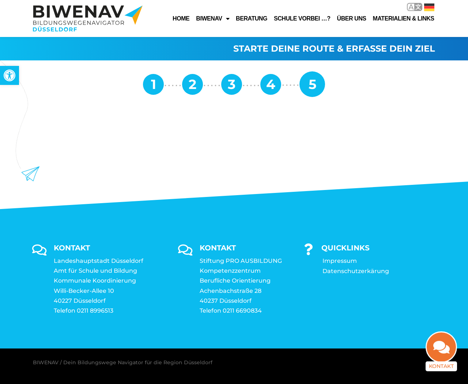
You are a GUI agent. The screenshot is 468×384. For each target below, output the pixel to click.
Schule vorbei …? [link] (302, 18)
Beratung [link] (251, 18)
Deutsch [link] (429, 7)
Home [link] (181, 18)
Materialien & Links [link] (403, 18)
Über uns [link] (351, 18)
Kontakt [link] (441, 370)
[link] (9, 75)
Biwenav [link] (212, 18)
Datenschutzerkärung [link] (355, 271)
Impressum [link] (339, 260)
